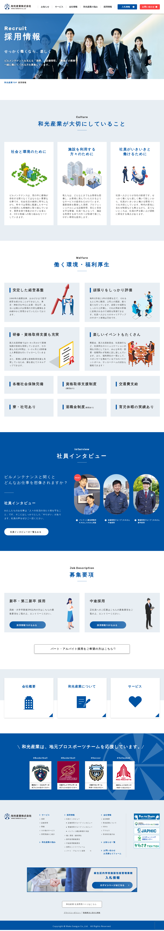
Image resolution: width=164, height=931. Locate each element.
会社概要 (106, 819)
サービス (46, 815)
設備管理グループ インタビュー (80, 823)
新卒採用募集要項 (73, 840)
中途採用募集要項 (73, 844)
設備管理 (44, 823)
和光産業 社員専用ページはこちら (81, 905)
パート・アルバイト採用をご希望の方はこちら (82, 649)
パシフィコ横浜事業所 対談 (78, 832)
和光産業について (110, 823)
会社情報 (108, 815)
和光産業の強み (90, 7)
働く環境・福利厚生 (74, 836)
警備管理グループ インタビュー (80, 828)
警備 (43, 827)
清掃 (43, 819)
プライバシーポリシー (72, 914)
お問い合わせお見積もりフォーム (113, 852)
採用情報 (71, 815)
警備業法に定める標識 (91, 914)
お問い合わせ (148, 7)
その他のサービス (48, 831)
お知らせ (45, 7)
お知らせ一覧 (110, 843)
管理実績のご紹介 (48, 835)
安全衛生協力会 (109, 835)
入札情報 (126, 7)
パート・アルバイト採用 (76, 852)
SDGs (105, 827)
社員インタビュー (73, 819)
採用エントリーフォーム (76, 848)
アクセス (106, 831)
